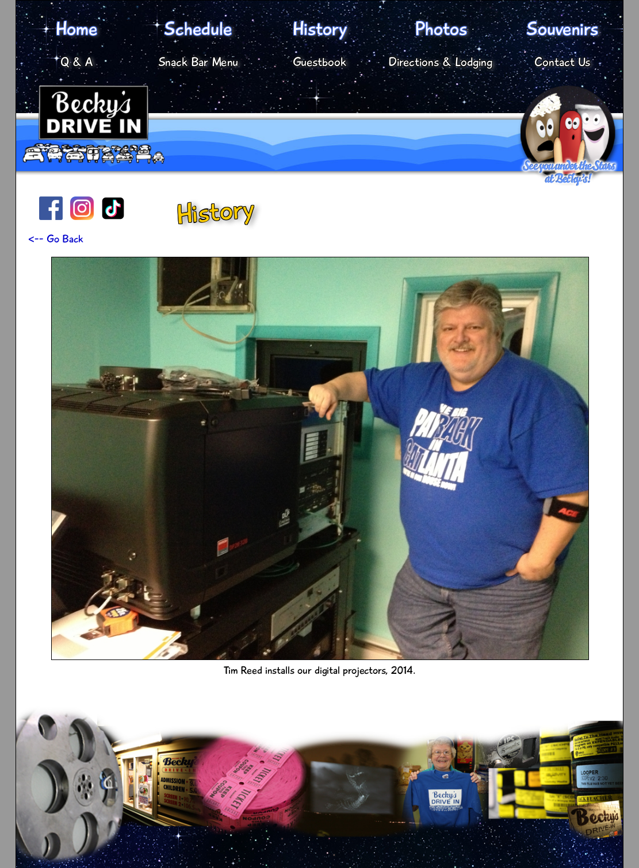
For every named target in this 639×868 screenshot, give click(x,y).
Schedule (198, 29)
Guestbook (319, 62)
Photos (441, 29)
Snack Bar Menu (198, 62)
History (319, 29)
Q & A (76, 62)
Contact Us (562, 62)
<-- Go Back (55, 239)
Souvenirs (562, 29)
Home (76, 29)
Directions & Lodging (440, 62)
